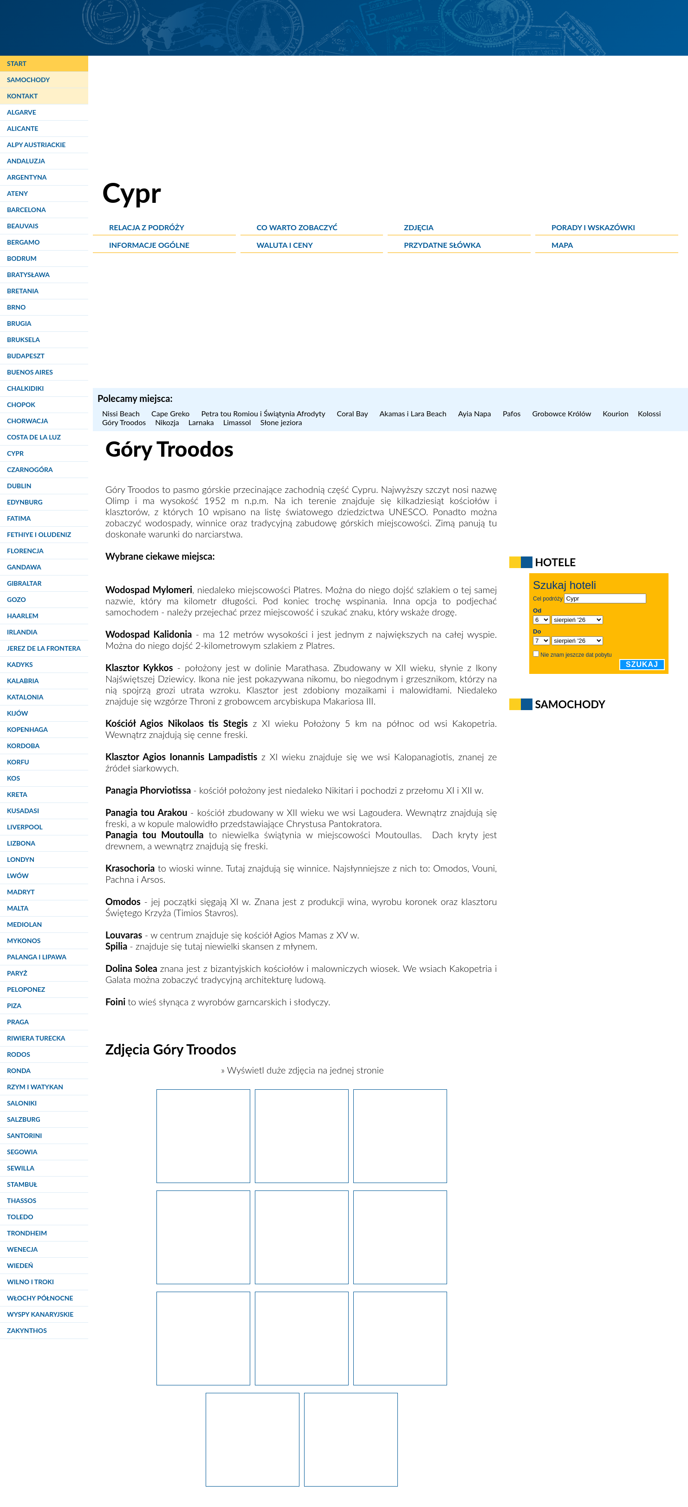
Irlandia (22, 632)
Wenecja (22, 1249)
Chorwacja (27, 421)
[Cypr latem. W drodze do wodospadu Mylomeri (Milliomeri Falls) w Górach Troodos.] (400, 1280)
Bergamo (23, 242)
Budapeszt (26, 356)
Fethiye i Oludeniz (39, 534)
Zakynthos (27, 1330)
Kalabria (23, 681)
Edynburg (25, 502)
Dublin (19, 486)
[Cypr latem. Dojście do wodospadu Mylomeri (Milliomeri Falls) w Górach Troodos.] (203, 1381)
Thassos (21, 1200)
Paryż (17, 973)
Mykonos (23, 940)
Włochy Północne (40, 1298)
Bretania (23, 291)
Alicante (22, 128)
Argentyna (27, 177)
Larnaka (201, 422)
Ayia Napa (475, 413)
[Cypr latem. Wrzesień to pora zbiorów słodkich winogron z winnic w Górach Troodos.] (203, 1179)
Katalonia (25, 697)
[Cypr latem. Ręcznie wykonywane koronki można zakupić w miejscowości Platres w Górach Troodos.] (203, 1280)
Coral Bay (353, 413)
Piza (14, 1005)
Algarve (21, 112)
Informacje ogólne (149, 244)
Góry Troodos (124, 422)
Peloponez (26, 989)
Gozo (16, 599)
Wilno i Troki (30, 1282)
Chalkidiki (25, 388)
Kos (13, 778)
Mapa (562, 244)
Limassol (237, 422)
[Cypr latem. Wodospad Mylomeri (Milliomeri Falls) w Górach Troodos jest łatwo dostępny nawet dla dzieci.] (252, 1482)
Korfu (18, 762)
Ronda (19, 1070)
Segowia (22, 1152)
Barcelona (26, 209)
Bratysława (28, 274)
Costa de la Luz (34, 437)
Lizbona (21, 843)
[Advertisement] (390, 323)
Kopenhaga (27, 729)
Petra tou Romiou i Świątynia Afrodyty (264, 413)
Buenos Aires (30, 372)
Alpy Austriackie (36, 145)
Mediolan (24, 924)
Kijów (17, 713)
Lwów (18, 876)
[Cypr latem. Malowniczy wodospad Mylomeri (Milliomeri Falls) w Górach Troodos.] (400, 1381)
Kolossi (649, 413)
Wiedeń (20, 1265)
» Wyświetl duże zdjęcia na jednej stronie (301, 1069)
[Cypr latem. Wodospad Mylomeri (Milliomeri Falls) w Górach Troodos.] (351, 1482)
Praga (18, 1022)
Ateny (17, 193)
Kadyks (20, 664)
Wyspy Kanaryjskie (40, 1314)
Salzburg (23, 1119)
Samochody (28, 80)
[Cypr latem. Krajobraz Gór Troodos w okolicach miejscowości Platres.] (302, 1179)
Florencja (25, 551)
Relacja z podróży (146, 227)
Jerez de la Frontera (44, 648)
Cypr (15, 453)
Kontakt (22, 96)
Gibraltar (24, 583)
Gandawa (24, 567)
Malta (17, 908)
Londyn (20, 859)
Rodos (18, 1054)
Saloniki (22, 1103)
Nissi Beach (122, 413)
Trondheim (27, 1233)
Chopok (21, 404)
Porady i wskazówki (593, 227)
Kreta (17, 794)
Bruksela (23, 339)
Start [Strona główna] (16, 63)
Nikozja (167, 422)
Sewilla (20, 1168)
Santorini (24, 1135)
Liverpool (25, 827)
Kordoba (23, 746)
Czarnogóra (30, 469)
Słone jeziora (281, 422)
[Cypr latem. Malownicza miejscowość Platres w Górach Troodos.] (302, 1280)
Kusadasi (23, 811)
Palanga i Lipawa (36, 957)
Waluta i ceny (285, 244)
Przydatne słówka (442, 244)
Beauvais (23, 226)
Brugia (19, 323)
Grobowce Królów (563, 413)
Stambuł (22, 1184)
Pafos (513, 413)
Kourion (616, 413)
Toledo (20, 1217)
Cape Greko (171, 413)
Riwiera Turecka (36, 1038)
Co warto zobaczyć (297, 227)
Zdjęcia (419, 227)
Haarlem (23, 616)
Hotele (555, 562)
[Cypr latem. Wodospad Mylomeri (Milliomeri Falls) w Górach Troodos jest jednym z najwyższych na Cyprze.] (302, 1381)
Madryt (21, 892)
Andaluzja (26, 161)
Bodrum (22, 258)
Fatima (19, 518)
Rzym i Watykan (35, 1087)
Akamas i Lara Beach (414, 413)
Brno (16, 307)
